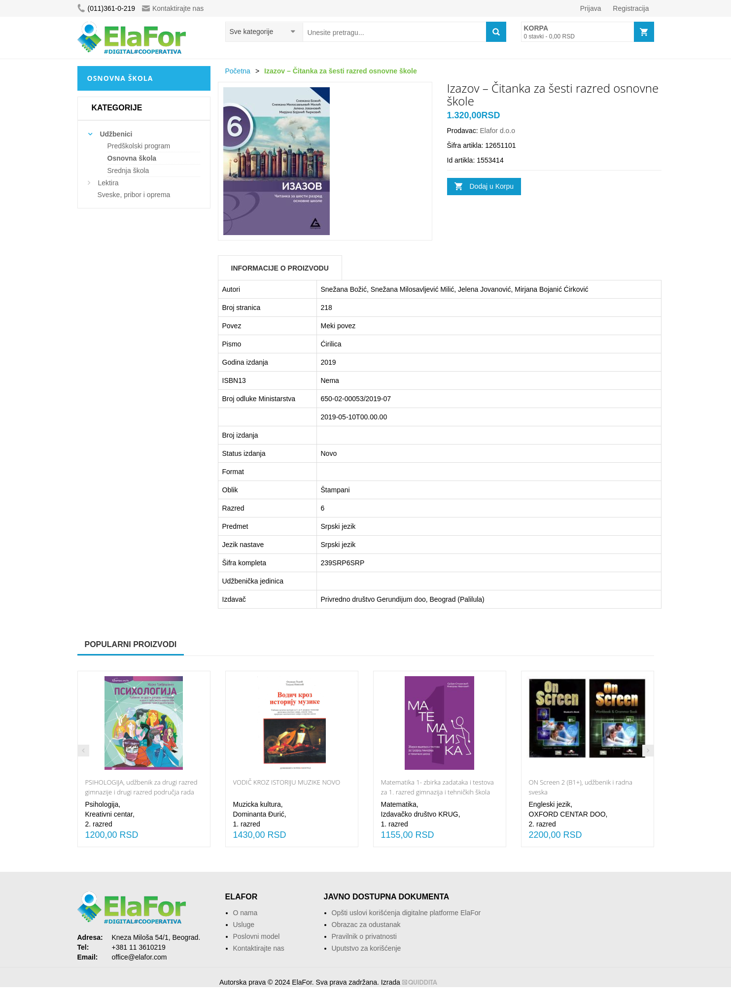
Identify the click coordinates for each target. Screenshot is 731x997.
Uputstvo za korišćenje (366, 948)
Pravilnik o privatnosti (364, 936)
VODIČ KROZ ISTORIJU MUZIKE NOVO (287, 782)
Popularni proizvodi (131, 644)
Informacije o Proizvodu (280, 268)
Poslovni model (256, 936)
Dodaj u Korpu (492, 186)
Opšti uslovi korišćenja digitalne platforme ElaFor (406, 913)
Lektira (108, 183)
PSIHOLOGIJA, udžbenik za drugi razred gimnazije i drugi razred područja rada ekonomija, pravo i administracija (141, 792)
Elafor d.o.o (497, 131)
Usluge (244, 924)
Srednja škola (128, 170)
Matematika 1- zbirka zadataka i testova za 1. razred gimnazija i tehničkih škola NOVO (437, 792)
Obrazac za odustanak (366, 924)
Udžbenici (116, 134)
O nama (245, 913)
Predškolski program (139, 146)
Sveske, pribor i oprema (134, 195)
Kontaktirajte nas (173, 8)
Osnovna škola (132, 158)
